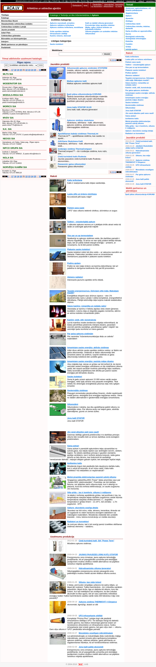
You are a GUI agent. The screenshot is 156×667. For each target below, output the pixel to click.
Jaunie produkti (8, 30)
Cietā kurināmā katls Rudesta (72, 156)
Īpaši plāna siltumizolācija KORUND (84, 94)
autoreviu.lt (120, 1)
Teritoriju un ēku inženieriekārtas (74, 15)
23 (29, 70)
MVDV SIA (8, 117)
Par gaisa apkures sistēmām (80, 334)
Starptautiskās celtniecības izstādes (16, 24)
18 (15, 70)
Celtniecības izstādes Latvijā (13, 27)
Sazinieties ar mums (119, 5)
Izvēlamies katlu (74, 463)
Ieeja (85, 5)
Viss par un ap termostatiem (80, 236)
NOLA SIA (8, 157)
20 (21, 70)
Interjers (4, 41)
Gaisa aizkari (73, 446)
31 (40, 70)
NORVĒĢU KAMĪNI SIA (15, 167)
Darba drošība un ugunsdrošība (139, 31)
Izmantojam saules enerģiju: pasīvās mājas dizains (90, 361)
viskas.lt (141, 1)
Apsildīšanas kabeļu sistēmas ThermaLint (78, 133)
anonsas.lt (110, 1)
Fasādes (129, 44)
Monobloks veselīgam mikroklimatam (96, 633)
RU (49, 1)
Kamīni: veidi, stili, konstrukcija (81, 320)
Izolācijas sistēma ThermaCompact (75, 149)
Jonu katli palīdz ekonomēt (91, 647)
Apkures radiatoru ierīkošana (62, 25)
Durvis (128, 34)
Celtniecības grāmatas (11, 36)
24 (32, 70)
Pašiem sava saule (75, 208)
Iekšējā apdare (131, 49)
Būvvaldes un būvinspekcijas (14, 38)
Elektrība (129, 41)
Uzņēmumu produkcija (62, 536)
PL (59, 1)
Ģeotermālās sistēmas (77, 390)
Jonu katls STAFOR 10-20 (79, 107)
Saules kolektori (56, 44)
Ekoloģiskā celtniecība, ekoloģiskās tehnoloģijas (136, 38)
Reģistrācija (77, 5)
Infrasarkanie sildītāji (58, 34)
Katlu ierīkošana (74, 180)
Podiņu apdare (74, 263)
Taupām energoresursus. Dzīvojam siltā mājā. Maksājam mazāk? (93, 292)
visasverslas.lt (131, 1)
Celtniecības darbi (133, 24)
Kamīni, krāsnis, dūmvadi (60, 36)
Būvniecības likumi (9, 21)
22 (26, 70)
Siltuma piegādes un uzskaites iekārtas (101, 31)
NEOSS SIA (9, 138)
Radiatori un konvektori (78, 522)
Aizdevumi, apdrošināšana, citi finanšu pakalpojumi (138, 9)
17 (12, 70)
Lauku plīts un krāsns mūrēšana (82, 194)
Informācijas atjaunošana (108, 5)
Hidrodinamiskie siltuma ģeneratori (95, 568)
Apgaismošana (132, 13)
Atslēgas (129, 21)
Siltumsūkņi (90, 34)
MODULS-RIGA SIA (13, 95)
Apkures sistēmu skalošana (80, 120)
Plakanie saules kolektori (78, 249)
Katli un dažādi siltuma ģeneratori (99, 23)
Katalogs (54, 15)
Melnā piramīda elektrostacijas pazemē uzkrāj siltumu (91, 477)
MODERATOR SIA (12, 83)
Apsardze (129, 18)
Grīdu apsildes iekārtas (59, 31)
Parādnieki (5, 47)
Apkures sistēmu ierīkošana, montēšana (66, 27)
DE (78, 1)
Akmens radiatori (75, 277)
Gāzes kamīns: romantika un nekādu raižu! (86, 306)
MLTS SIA (8, 74)
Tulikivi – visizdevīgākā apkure (81, 222)
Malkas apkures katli (77, 81)
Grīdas (128, 47)
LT (40, 1)
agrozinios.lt (150, 1)
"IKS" (80, 664)
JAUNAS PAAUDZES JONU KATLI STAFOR (98, 554)
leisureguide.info (98, 1)
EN (67, 1)
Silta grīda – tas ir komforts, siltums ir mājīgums (89, 492)
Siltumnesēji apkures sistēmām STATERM (87, 68)
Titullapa (5, 15)
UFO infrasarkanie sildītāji (90, 616)
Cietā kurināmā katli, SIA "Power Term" (96, 541)
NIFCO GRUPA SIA (12, 148)
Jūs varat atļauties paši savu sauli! (83, 432)
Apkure (129, 16)
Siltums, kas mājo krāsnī (90, 582)
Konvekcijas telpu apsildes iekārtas (100, 25)
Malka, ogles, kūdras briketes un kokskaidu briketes (98, 28)
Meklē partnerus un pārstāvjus (14, 44)
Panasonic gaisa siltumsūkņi (72, 164)
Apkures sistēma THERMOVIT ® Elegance (98, 602)
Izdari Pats (5, 33)
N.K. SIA (7, 129)
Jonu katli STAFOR (76, 418)
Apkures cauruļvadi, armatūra (62, 23)
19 (18, 70)
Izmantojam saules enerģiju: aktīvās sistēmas (88, 347)
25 (35, 70)
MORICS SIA (9, 106)
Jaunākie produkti (59, 64)
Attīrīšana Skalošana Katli (70, 141)
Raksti (53, 176)
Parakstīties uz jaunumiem (96, 5)
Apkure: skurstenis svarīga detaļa (82, 508)
